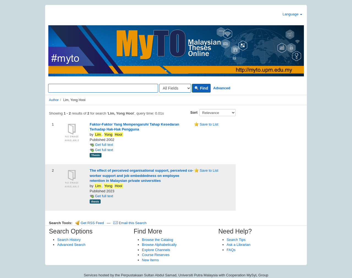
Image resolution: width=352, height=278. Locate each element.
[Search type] (175, 88)
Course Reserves (155, 255)
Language (292, 14)
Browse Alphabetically (159, 245)
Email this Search (130, 223)
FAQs (231, 250)
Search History (69, 240)
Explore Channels (156, 250)
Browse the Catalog (157, 240)
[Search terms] (103, 88)
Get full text (101, 145)
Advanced (221, 88)
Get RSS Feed (89, 223)
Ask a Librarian (239, 245)
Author (54, 100)
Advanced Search (71, 245)
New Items (150, 260)
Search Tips (236, 240)
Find (201, 88)
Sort (193, 112)
